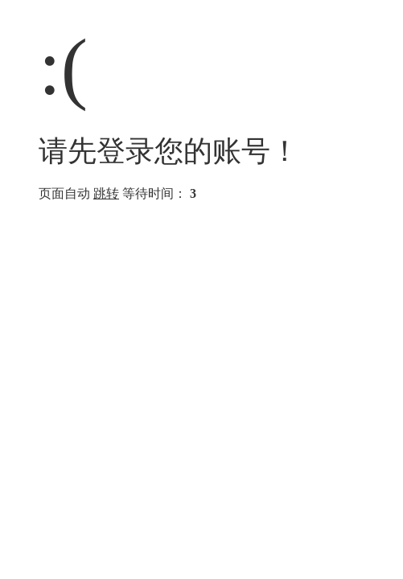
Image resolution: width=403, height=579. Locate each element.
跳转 (106, 193)
